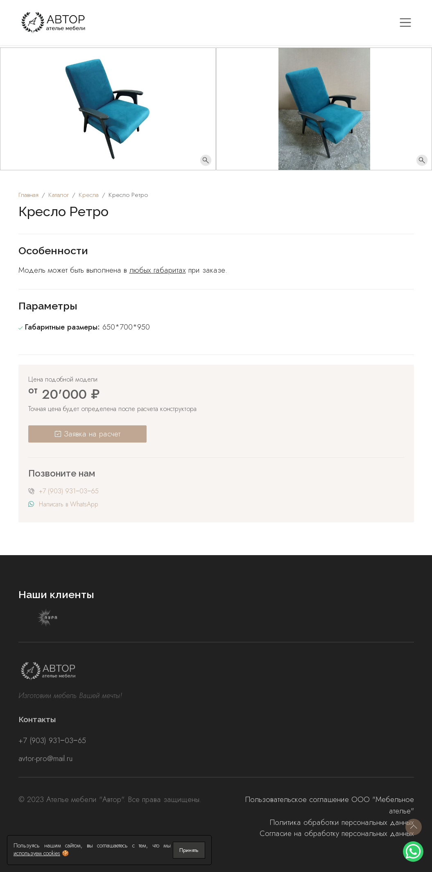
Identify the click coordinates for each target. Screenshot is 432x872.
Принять (189, 850)
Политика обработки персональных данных (342, 822)
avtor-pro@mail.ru (45, 758)
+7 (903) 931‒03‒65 (69, 491)
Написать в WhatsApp (68, 504)
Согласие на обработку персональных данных (337, 833)
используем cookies (37, 853)
